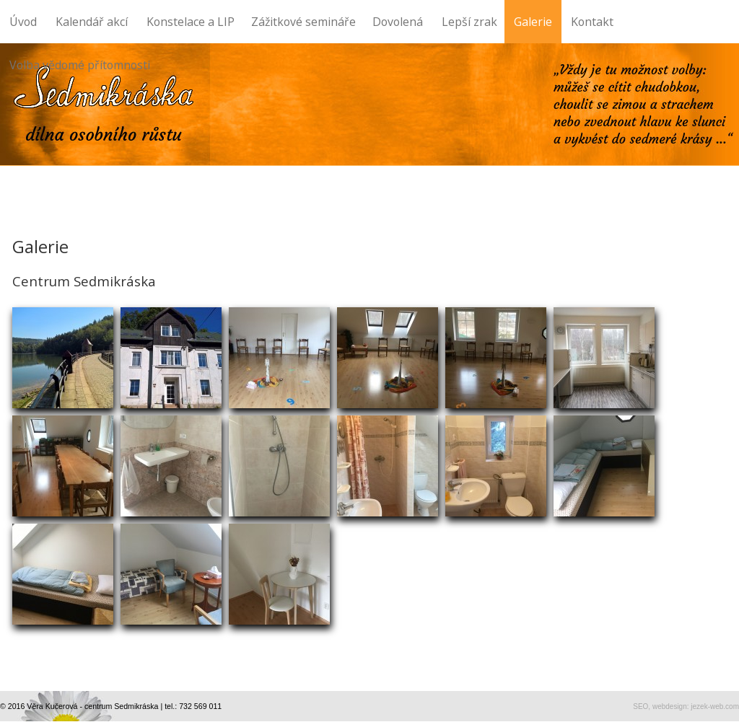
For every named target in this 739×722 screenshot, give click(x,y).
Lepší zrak (473, 15)
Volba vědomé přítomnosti (79, 65)
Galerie (533, 22)
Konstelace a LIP (194, 15)
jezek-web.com (715, 706)
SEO (640, 706)
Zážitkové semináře (307, 15)
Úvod (23, 22)
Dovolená (397, 22)
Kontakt (592, 22)
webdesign (669, 706)
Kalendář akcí (92, 22)
